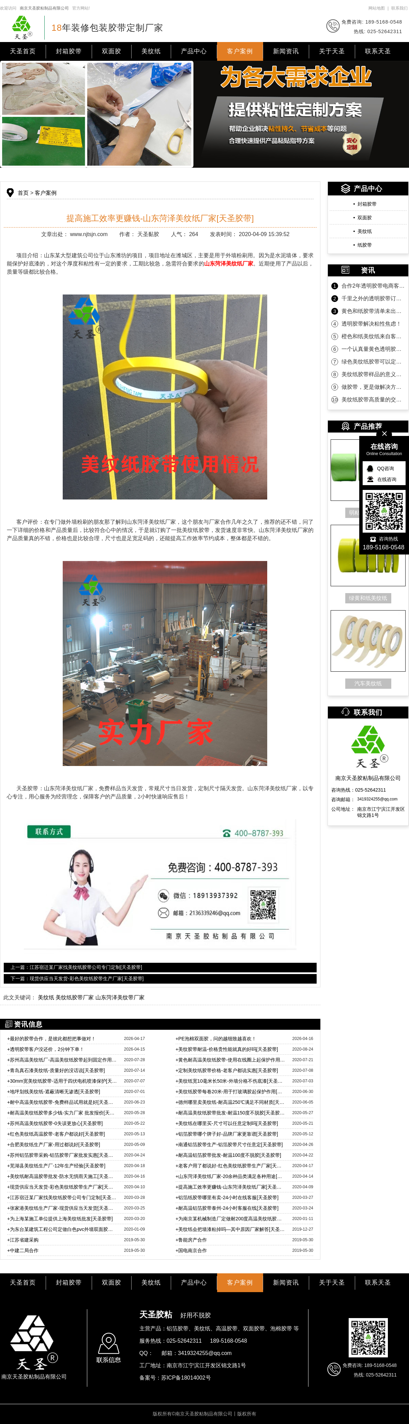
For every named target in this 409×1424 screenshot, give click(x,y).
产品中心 (194, 51)
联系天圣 (378, 51)
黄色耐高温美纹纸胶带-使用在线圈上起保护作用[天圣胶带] (231, 1060)
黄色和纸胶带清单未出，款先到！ (373, 311)
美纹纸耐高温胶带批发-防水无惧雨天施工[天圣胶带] (62, 1176)
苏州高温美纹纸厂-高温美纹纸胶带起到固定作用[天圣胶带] (62, 1060)
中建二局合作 (23, 1250)
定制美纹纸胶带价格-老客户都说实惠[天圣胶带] (227, 1070)
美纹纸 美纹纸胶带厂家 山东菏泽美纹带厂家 (91, 997)
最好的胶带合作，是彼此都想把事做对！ (51, 1038)
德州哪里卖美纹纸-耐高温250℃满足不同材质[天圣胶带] (231, 1102)
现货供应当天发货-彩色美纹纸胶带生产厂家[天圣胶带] (62, 1187)
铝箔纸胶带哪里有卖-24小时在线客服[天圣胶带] (227, 1197)
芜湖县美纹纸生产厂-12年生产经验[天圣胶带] (56, 1165)
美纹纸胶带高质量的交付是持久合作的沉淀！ (373, 399)
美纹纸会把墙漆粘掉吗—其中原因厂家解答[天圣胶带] (231, 1229)
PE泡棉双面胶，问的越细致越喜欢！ (216, 1038)
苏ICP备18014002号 (186, 1378)
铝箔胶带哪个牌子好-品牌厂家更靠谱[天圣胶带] (227, 1134)
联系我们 (399, 8)
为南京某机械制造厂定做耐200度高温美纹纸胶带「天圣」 (231, 1218)
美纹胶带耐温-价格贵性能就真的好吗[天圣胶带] (227, 1049)
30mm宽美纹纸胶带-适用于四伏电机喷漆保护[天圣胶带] (62, 1081)
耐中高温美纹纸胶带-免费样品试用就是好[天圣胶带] (62, 1102)
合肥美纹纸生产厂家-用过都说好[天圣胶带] (53, 1144)
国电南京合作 (191, 1250)
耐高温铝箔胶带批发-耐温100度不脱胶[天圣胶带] (228, 1155)
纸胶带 (365, 245)
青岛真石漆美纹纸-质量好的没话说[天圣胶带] (56, 1070)
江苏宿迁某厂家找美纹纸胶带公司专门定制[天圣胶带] (62, 1197)
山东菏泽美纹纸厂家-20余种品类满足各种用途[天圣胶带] (231, 1176)
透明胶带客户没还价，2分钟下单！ (45, 1049)
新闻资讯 (286, 51)
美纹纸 (151, 51)
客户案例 (240, 51)
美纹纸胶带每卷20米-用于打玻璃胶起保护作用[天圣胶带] (231, 1091)
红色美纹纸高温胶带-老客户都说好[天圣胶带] (56, 1134)
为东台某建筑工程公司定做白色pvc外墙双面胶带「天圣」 (62, 1229)
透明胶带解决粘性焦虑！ (372, 324)
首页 (23, 193)
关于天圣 (332, 51)
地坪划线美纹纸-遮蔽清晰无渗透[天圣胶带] (53, 1091)
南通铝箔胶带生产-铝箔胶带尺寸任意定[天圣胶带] (229, 1144)
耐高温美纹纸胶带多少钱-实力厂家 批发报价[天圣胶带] (62, 1112)
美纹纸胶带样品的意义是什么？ (373, 374)
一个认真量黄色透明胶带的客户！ (373, 349)
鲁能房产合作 (191, 1240)
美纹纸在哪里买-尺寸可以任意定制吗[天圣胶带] (227, 1123)
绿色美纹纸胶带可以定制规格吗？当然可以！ (373, 362)
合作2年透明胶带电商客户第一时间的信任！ (373, 286)
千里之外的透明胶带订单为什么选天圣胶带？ (373, 298)
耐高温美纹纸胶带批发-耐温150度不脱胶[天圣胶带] (231, 1112)
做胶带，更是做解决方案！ (373, 387)
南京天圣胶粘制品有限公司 (44, 8)
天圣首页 (23, 51)
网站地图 (376, 8)
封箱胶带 (69, 51)
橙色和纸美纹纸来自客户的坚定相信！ (373, 336)
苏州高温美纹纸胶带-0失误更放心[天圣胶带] (55, 1123)
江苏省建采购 (23, 1240)
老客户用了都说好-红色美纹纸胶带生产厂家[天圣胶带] (231, 1165)
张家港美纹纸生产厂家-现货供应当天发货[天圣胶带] (62, 1208)
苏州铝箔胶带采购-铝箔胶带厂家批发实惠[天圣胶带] (62, 1155)
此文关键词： (19, 997)
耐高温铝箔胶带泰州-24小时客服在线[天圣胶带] (227, 1208)
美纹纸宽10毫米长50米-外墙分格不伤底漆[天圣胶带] (231, 1081)
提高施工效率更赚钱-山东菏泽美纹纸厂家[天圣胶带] (231, 1187)
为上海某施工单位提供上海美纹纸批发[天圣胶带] (60, 1218)
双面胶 (111, 51)
